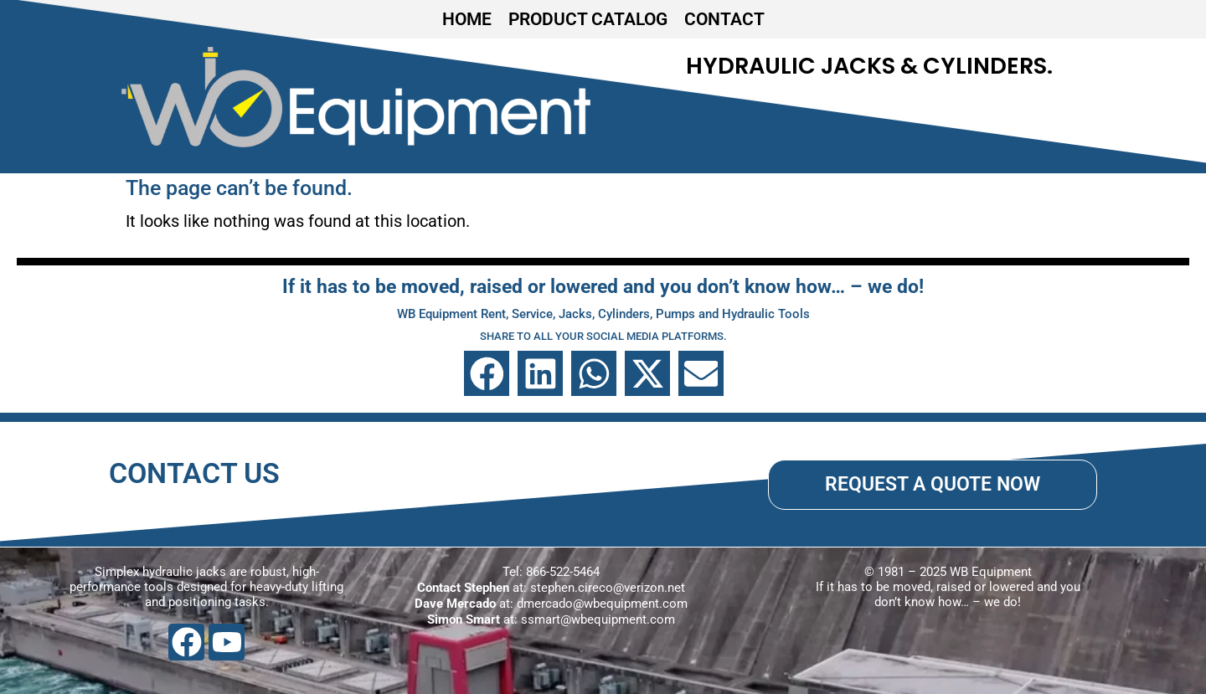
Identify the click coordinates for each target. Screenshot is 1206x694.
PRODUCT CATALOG (587, 19)
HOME (467, 19)
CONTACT (724, 19)
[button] (486, 373)
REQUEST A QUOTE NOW (932, 484)
